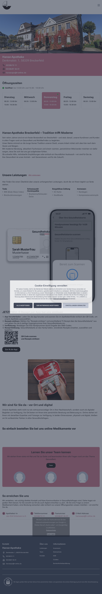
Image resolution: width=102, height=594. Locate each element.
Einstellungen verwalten (75, 305)
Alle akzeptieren (23, 305)
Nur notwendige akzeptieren (48, 305)
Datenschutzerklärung (60, 299)
